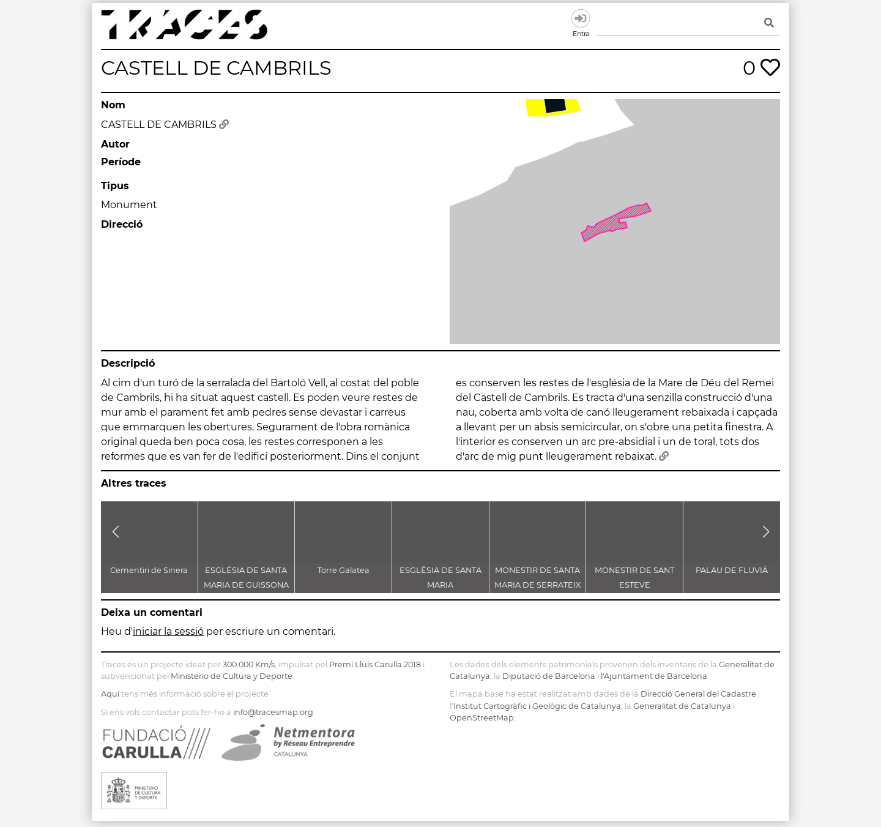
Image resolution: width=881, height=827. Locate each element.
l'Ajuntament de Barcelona (654, 676)
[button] (115, 531)
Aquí (110, 693)
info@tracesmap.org (273, 712)
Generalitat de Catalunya (682, 706)
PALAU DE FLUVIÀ (732, 570)
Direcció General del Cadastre (698, 693)
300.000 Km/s (249, 664)
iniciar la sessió (168, 631)
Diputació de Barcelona (548, 676)
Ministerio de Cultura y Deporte (231, 676)
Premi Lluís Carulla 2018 (375, 664)
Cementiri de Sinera (149, 570)
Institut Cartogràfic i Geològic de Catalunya (537, 706)
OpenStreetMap (482, 717)
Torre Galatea (344, 570)
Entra (580, 18)
